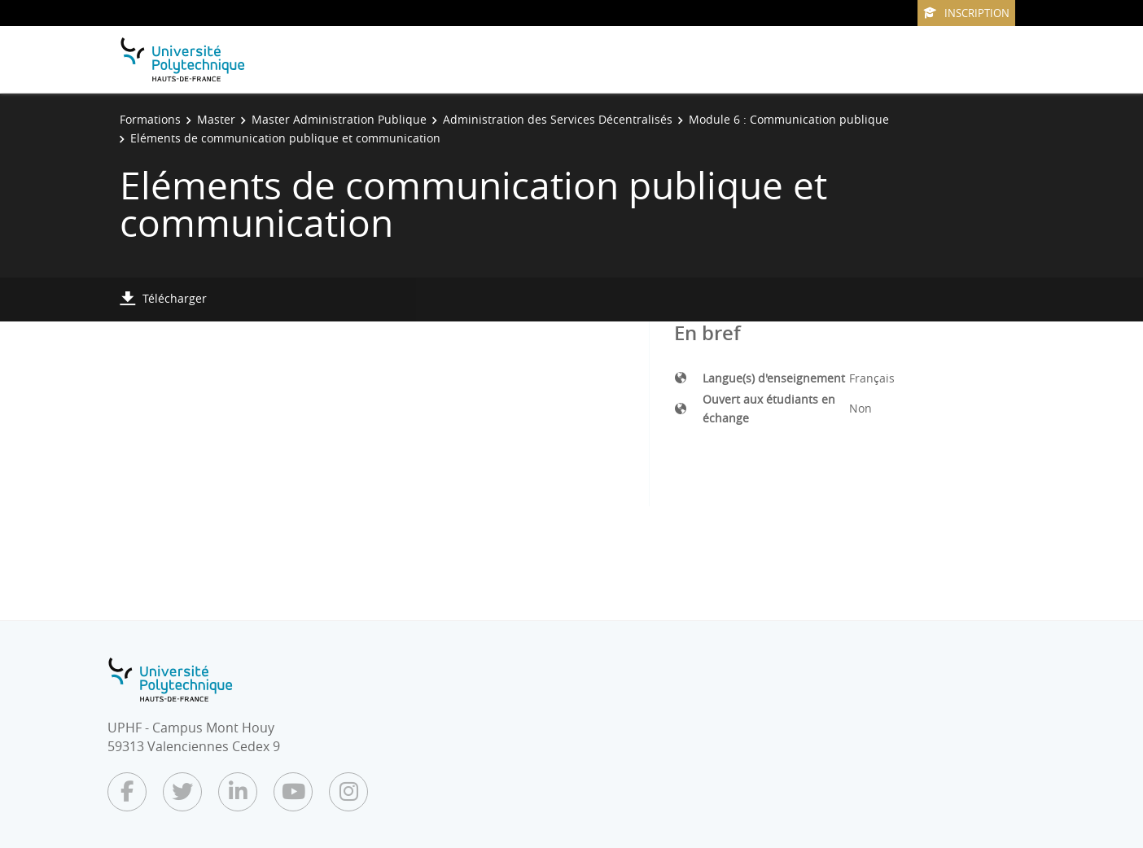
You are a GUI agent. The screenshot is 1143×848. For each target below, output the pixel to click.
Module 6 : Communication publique (789, 119)
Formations (150, 119)
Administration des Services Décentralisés (557, 119)
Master (216, 119)
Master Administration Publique (339, 119)
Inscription (966, 13)
